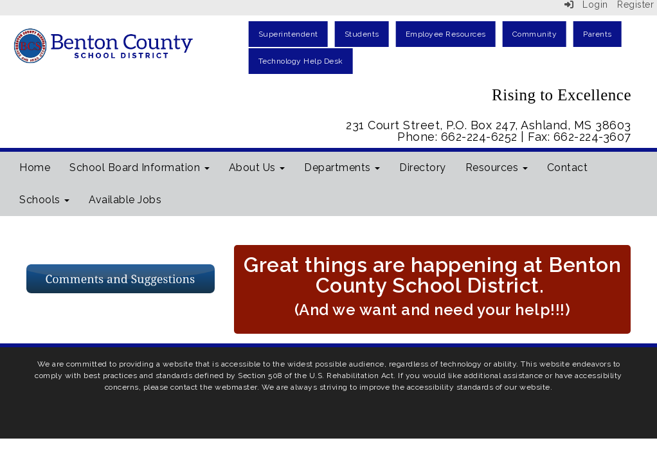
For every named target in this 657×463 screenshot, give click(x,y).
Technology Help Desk (300, 61)
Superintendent (288, 34)
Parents (597, 34)
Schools (44, 200)
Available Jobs (125, 200)
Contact (567, 167)
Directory (422, 167)
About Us (257, 167)
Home (34, 167)
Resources (496, 167)
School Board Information (139, 167)
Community (534, 34)
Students (362, 34)
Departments (342, 167)
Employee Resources (446, 34)
